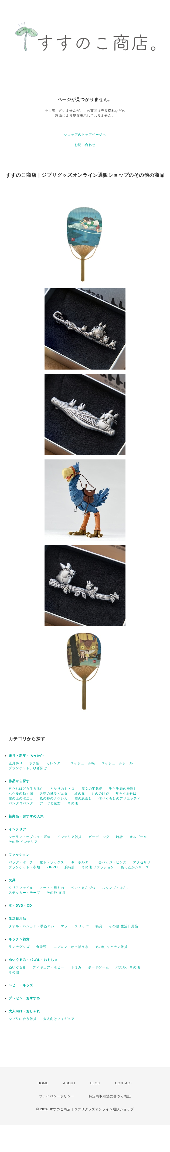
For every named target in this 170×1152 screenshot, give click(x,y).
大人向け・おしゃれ (24, 1011)
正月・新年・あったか (26, 756)
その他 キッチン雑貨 (111, 947)
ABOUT (69, 1083)
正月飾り (16, 763)
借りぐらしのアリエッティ (119, 798)
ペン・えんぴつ (83, 888)
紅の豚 (79, 793)
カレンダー (55, 763)
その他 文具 (56, 893)
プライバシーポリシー (56, 1096)
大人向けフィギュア (59, 1019)
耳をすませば (126, 793)
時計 (119, 837)
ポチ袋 (34, 763)
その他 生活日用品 (123, 926)
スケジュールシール (117, 763)
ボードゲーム (98, 967)
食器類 (41, 947)
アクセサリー (143, 862)
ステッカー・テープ (24, 893)
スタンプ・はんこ (116, 888)
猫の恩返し (83, 798)
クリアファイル (21, 888)
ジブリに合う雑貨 (23, 1019)
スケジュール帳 (82, 763)
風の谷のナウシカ (54, 798)
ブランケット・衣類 (24, 867)
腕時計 (69, 867)
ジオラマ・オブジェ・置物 (30, 837)
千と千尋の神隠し (123, 789)
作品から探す (19, 781)
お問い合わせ (85, 145)
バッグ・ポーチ (21, 862)
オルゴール (138, 837)
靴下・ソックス (52, 862)
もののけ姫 (100, 793)
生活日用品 (17, 919)
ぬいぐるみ (17, 967)
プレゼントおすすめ (24, 998)
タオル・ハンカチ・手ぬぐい (31, 926)
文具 (12, 880)
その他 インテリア (23, 842)
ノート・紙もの (52, 888)
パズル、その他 (127, 967)
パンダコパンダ (21, 803)
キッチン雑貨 (19, 939)
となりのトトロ (62, 789)
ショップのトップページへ (85, 134)
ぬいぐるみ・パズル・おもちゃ (33, 960)
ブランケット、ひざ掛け (28, 768)
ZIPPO (52, 867)
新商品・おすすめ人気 (26, 816)
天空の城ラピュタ (54, 793)
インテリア (17, 829)
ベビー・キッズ (21, 985)
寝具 (99, 926)
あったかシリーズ (135, 867)
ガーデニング (99, 837)
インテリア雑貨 (69, 837)
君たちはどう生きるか (26, 789)
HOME (43, 1083)
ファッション (19, 855)
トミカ (76, 967)
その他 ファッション (97, 867)
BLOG (95, 1083)
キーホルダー (81, 862)
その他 (72, 803)
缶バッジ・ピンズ (112, 862)
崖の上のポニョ (21, 798)
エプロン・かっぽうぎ (71, 947)
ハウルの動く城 (21, 793)
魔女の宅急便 (92, 789)
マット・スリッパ (75, 926)
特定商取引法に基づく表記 (110, 1096)
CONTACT (123, 1083)
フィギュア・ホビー (48, 967)
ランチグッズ (19, 947)
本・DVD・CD (20, 906)
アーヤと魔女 (50, 803)
